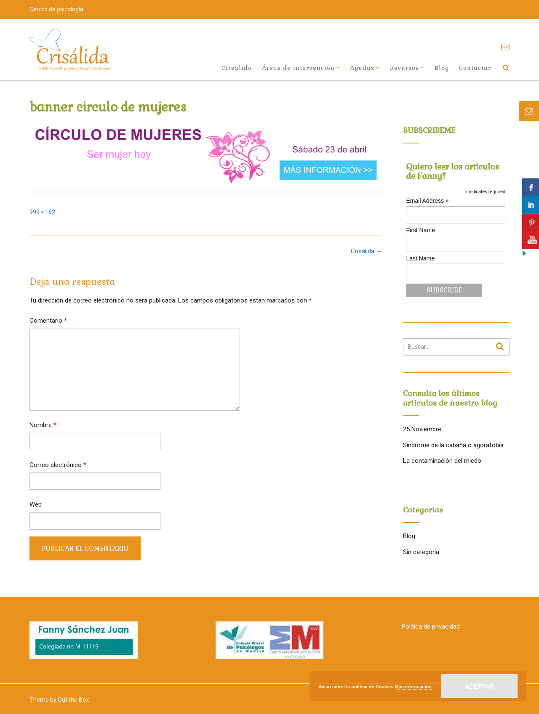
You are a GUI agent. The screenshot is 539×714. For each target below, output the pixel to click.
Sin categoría (421, 552)
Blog (442, 68)
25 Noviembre (422, 429)
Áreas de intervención (298, 68)
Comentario (48, 320)
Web (35, 504)
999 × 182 (42, 212)
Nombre (42, 425)
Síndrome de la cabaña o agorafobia (453, 445)
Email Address (427, 201)
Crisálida (236, 68)
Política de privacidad (431, 626)
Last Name (420, 258)
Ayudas (362, 68)
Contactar (475, 68)
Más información (413, 686)
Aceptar (479, 686)
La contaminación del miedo (442, 460)
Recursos (404, 68)
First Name (420, 230)
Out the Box (73, 699)
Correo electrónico (57, 465)
